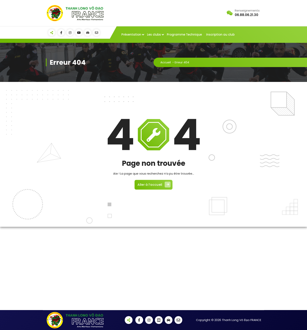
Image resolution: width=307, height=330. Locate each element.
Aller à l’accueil (153, 184)
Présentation (131, 34)
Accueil (165, 62)
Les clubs (154, 34)
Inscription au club (220, 34)
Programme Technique (184, 34)
